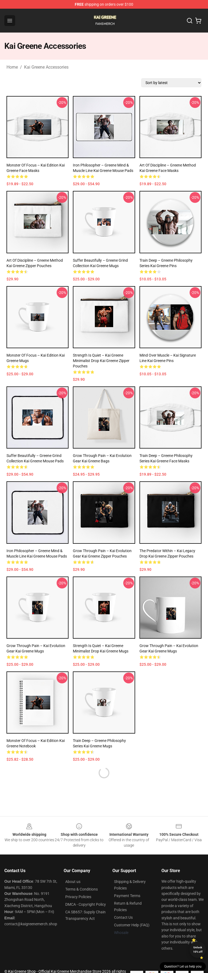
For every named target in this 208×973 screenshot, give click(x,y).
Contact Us (123, 917)
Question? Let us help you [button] (183, 966)
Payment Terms (127, 896)
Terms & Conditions (81, 889)
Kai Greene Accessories (46, 67)
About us (72, 881)
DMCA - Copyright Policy (85, 904)
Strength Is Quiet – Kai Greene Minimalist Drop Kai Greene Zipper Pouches (101, 360)
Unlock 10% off (198, 949)
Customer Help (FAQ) (132, 925)
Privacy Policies (78, 897)
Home (12, 67)
